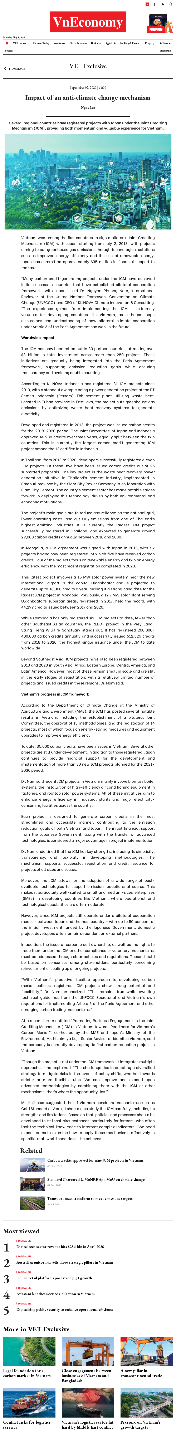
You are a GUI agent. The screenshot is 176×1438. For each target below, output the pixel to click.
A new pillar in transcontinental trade (141, 1373)
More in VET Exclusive (36, 1329)
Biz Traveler (164, 43)
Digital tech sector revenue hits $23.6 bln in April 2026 (60, 1246)
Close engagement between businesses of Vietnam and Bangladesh (86, 1375)
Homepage (14, 68)
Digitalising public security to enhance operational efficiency (64, 1309)
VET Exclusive (21, 43)
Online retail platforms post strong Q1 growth (54, 1277)
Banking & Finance (130, 43)
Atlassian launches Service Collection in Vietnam (55, 1293)
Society (9, 50)
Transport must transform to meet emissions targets (90, 1198)
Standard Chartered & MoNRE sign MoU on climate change (96, 1179)
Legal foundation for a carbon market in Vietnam (27, 1373)
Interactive (165, 50)
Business (96, 43)
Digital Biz (110, 43)
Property (150, 43)
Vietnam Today (41, 43)
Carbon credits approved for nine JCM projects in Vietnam (95, 1160)
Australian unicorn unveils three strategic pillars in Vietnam (64, 1262)
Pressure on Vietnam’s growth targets (140, 1424)
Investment (59, 43)
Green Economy (78, 43)
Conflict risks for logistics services (26, 1424)
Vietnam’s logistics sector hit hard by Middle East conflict (87, 1424)
